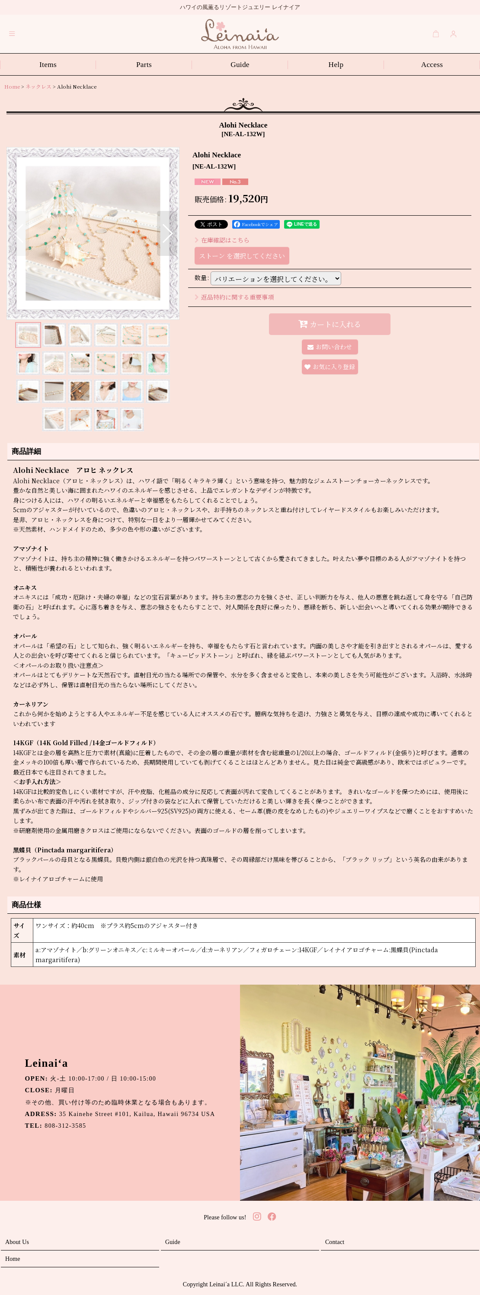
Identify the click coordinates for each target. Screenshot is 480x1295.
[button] (12, 34)
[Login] (453, 34)
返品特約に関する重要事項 (234, 297)
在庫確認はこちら (222, 240)
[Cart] (436, 34)
